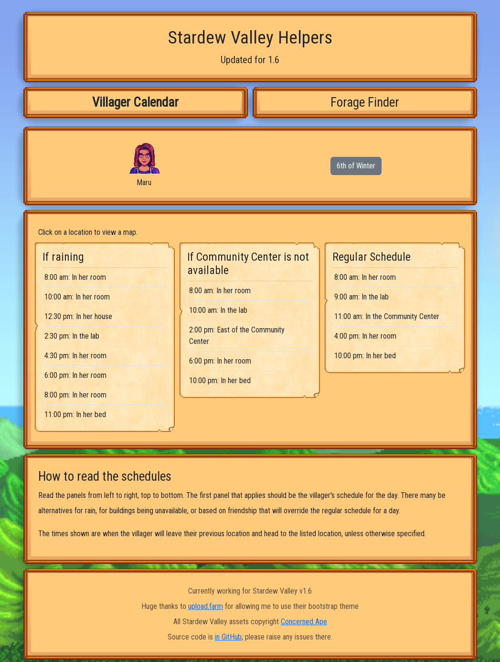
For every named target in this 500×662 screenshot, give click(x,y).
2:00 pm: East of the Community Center (237, 335)
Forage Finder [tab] (364, 102)
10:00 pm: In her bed (220, 380)
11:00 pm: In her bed (75, 414)
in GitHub (228, 636)
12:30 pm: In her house (78, 316)
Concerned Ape (304, 621)
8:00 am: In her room (75, 277)
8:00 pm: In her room (75, 394)
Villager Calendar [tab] (135, 102)
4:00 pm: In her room (365, 336)
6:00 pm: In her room (75, 375)
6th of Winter (356, 165)
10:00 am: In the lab (218, 310)
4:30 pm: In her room (75, 355)
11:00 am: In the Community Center (386, 316)
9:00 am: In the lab (361, 296)
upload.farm (205, 606)
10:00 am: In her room (77, 296)
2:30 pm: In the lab (71, 336)
